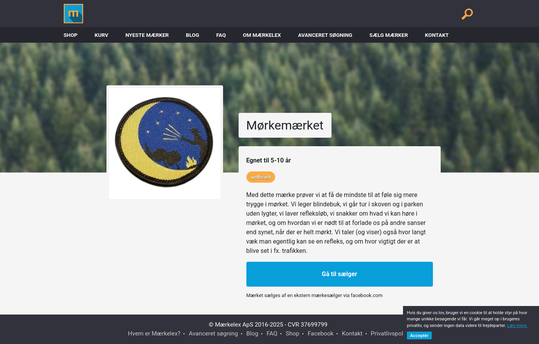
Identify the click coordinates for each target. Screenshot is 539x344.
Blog (192, 35)
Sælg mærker (389, 35)
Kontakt (437, 35)
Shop (71, 35)
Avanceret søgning (325, 35)
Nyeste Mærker (147, 35)
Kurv (101, 35)
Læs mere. (517, 325)
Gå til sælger (339, 274)
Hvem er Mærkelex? (154, 333)
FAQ (221, 35)
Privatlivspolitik (391, 333)
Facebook (321, 333)
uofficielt (261, 177)
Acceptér (419, 335)
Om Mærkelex (262, 35)
